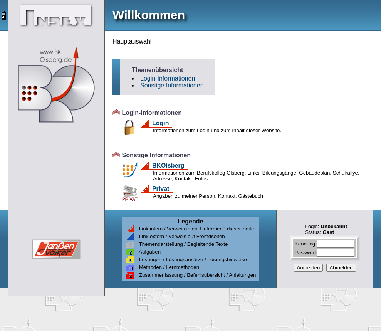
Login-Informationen (167, 78)
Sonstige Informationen (172, 85)
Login (160, 123)
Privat (161, 188)
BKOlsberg (168, 165)
